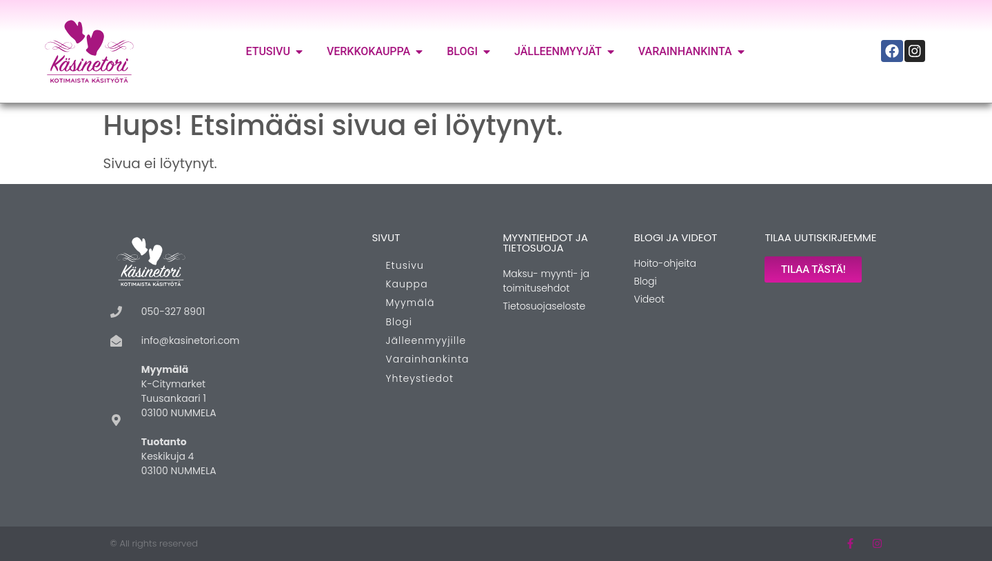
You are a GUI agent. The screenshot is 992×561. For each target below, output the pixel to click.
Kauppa (406, 284)
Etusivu (404, 265)
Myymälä (409, 302)
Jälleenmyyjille (425, 340)
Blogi (398, 322)
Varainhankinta (427, 359)
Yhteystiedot (419, 378)
